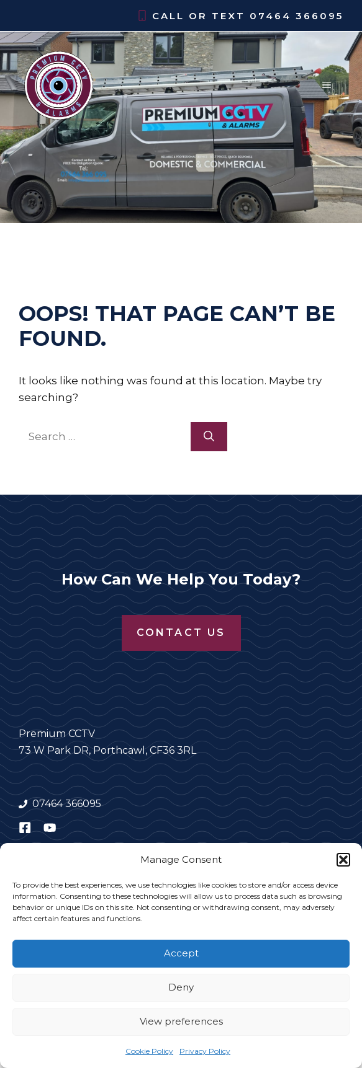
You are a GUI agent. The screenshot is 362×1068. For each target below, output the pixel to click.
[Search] (209, 437)
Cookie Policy (149, 1051)
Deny (181, 987)
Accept (181, 953)
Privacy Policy (204, 1051)
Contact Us (181, 632)
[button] (343, 860)
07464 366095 (296, 16)
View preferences (181, 1021)
